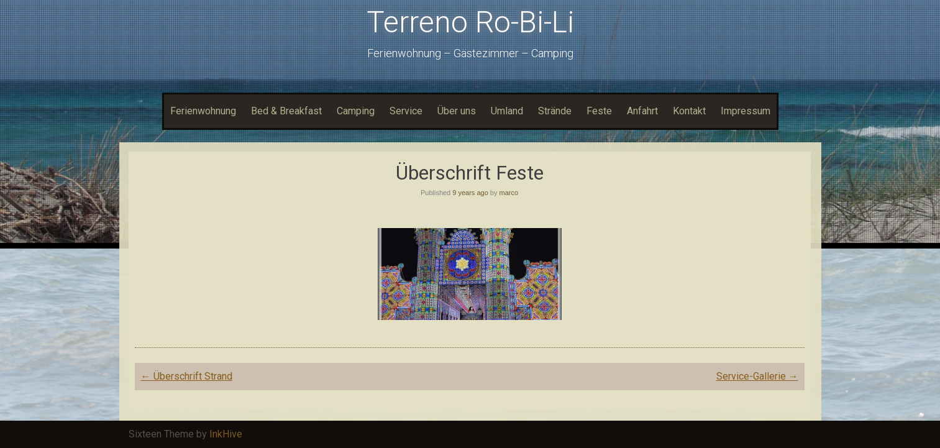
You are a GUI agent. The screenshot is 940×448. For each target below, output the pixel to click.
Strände (555, 111)
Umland (507, 111)
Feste (599, 111)
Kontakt (689, 111)
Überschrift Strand (186, 376)
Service (406, 111)
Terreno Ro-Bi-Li (470, 22)
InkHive (225, 434)
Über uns (456, 111)
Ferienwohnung (203, 111)
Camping (356, 111)
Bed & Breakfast (286, 111)
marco (509, 192)
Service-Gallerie (757, 376)
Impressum (745, 111)
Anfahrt (642, 111)
